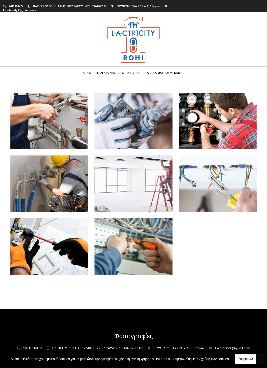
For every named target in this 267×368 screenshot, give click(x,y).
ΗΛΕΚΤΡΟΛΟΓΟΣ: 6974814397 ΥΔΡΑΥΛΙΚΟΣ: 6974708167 (69, 6)
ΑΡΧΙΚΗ (88, 72)
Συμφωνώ (245, 359)
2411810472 (16, 6)
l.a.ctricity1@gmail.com (19, 10)
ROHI (139, 72)
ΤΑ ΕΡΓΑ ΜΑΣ (154, 72)
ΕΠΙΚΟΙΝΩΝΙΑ (174, 72)
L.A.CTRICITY (126, 72)
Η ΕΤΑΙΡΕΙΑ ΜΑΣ (105, 72)
